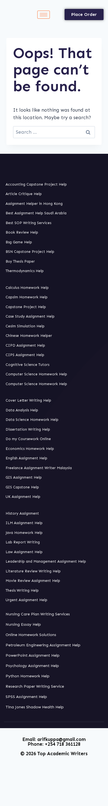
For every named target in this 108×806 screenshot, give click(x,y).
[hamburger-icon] (43, 15)
